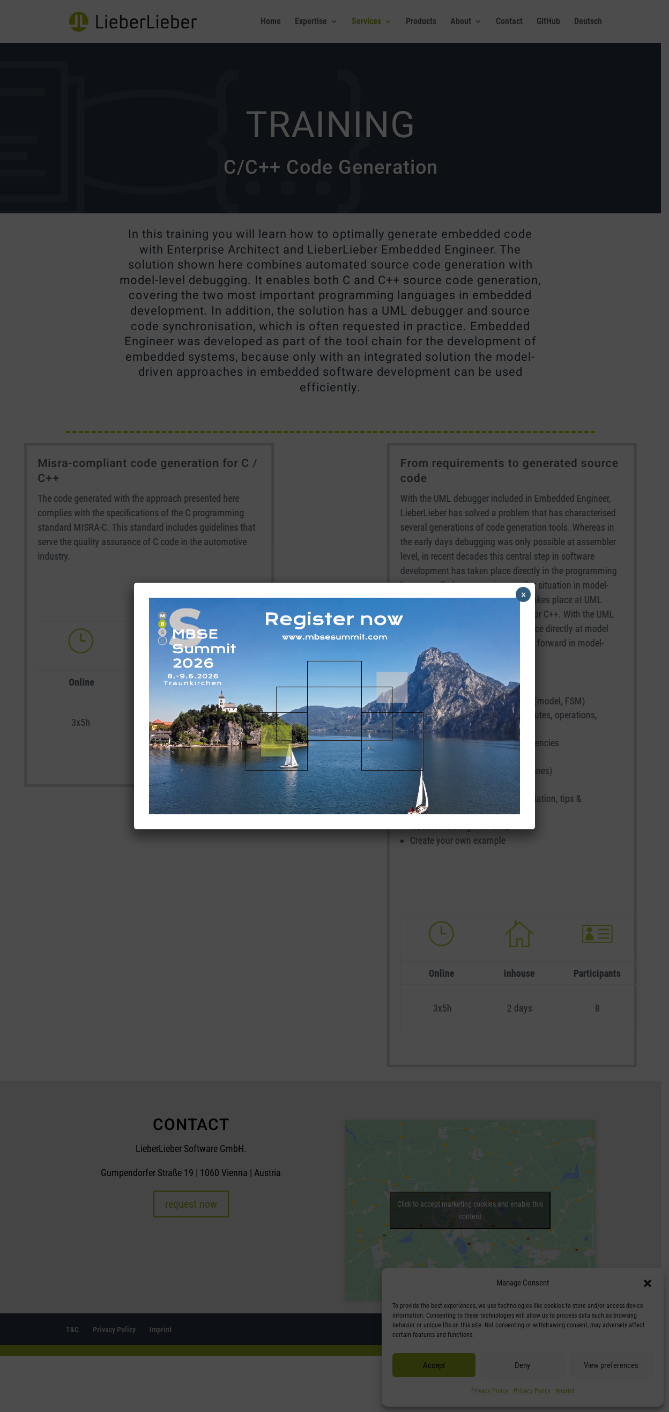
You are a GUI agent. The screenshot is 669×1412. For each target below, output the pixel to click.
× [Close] (523, 594)
